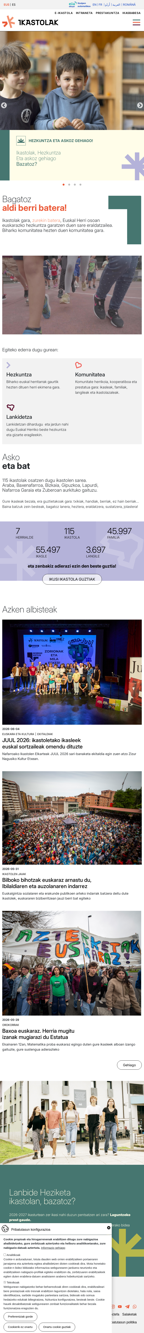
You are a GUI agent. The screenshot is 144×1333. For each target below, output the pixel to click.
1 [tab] (63, 185)
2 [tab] (69, 185)
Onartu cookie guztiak (57, 1326)
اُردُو (107, 4)
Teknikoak (13, 1282)
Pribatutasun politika (122, 1322)
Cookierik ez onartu (20, 1326)
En (94, 4)
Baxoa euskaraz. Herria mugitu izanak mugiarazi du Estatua (38, 1034)
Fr (100, 4)
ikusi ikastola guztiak (72, 579)
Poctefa (113, 1314)
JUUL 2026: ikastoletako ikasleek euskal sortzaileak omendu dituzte (42, 743)
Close (108, 1227)
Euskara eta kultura (18, 734)
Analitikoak (13, 1255)
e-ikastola (64, 13)
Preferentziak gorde (20, 1316)
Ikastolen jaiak (14, 874)
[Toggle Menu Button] (136, 20)
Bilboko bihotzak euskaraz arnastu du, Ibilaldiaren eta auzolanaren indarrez (47, 883)
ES (14, 4)
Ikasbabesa (131, 13)
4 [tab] (80, 185)
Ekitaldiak (45, 734)
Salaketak (129, 1314)
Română (129, 4)
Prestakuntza (107, 13)
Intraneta (84, 13)
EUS (6, 4)
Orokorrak (10, 1025)
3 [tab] (75, 185)
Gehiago (129, 1065)
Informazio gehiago (53, 1247)
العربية (116, 4)
